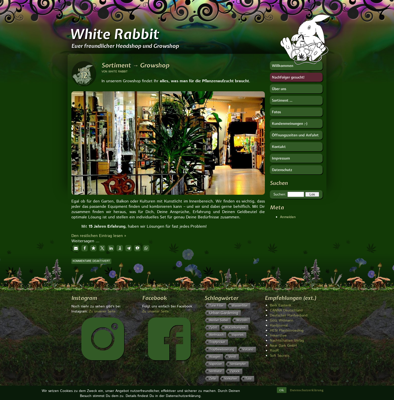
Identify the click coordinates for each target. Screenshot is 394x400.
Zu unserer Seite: (103, 311)
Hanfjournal (279, 325)
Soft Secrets (279, 355)
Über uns (279, 89)
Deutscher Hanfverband (289, 315)
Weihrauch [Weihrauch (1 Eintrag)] (216, 335)
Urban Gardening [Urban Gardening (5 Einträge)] (223, 313)
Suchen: (279, 194)
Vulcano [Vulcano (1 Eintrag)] (247, 349)
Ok (281, 390)
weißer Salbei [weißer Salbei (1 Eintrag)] (218, 320)
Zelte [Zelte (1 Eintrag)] (212, 378)
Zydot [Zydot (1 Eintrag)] (213, 327)
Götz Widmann (281, 320)
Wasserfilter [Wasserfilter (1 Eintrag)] (240, 305)
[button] (76, 248)
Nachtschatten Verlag (287, 340)
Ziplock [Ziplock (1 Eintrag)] (235, 371)
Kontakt (279, 146)
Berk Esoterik (280, 305)
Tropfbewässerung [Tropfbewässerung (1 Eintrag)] (221, 349)
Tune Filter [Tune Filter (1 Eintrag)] (216, 305)
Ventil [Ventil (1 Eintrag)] (232, 356)
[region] (168, 141)
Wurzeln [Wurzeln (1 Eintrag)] (242, 320)
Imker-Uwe (278, 335)
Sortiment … (282, 100)
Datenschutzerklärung (307, 390)
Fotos (276, 112)
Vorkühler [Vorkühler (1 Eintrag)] (230, 378)
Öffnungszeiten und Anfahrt (295, 135)
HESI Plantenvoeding (287, 330)
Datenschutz (282, 170)
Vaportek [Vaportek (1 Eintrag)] (238, 335)
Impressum (281, 158)
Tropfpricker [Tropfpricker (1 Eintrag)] (217, 342)
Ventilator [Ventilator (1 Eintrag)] (215, 371)
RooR (274, 350)
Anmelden (288, 217)
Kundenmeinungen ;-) (290, 123)
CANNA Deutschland (286, 310)
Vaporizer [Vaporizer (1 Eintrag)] (215, 364)
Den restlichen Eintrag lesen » (98, 236)
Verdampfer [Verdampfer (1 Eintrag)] (238, 364)
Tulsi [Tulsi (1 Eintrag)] (248, 378)
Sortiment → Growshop (135, 65)
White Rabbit (114, 34)
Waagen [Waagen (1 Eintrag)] (214, 356)
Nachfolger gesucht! (288, 77)
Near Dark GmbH (283, 345)
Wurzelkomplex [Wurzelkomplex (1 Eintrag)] (235, 327)
